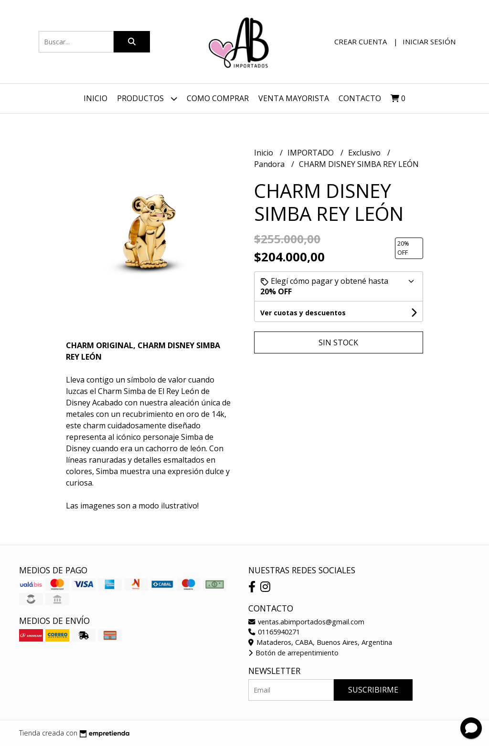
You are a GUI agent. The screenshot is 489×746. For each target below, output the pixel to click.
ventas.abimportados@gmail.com (306, 621)
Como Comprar (218, 98)
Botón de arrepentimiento (293, 652)
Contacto (360, 98)
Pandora (270, 164)
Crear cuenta (360, 41)
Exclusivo (365, 152)
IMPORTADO (311, 152)
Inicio (95, 98)
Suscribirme (373, 689)
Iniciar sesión (429, 41)
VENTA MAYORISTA (293, 98)
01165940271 (274, 631)
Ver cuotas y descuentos (303, 312)
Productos (147, 98)
